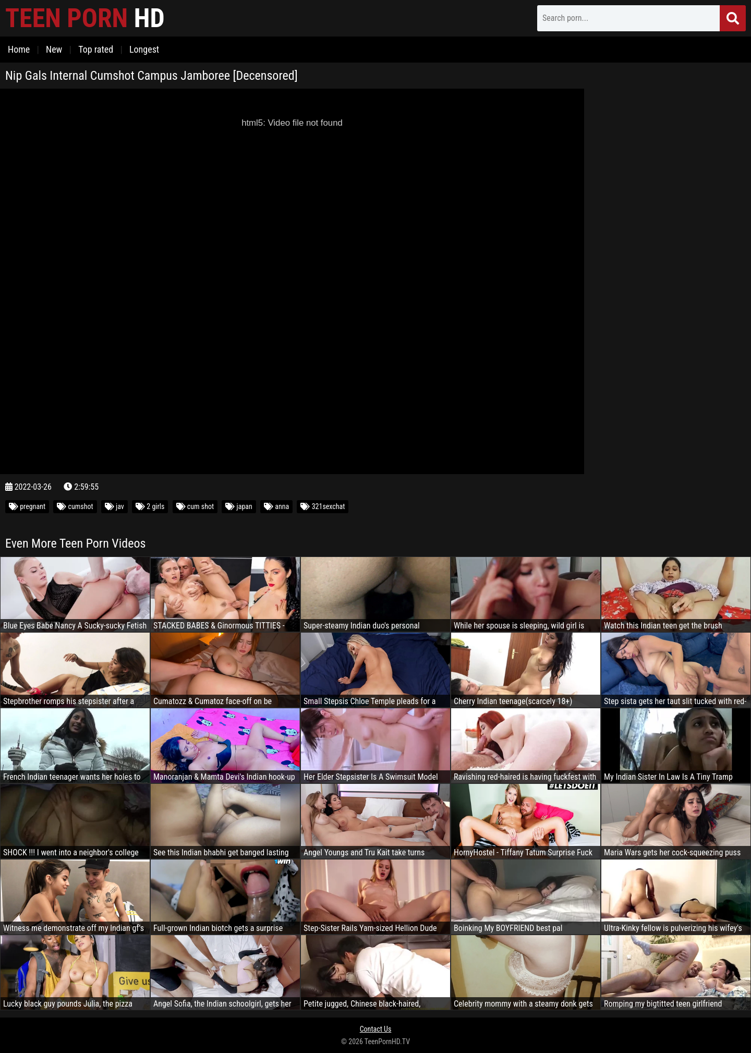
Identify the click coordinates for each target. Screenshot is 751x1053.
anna (276, 506)
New (54, 49)
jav (114, 506)
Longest (144, 49)
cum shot (195, 506)
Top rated (95, 49)
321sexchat (322, 506)
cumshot (75, 506)
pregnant (27, 506)
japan (238, 506)
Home (19, 49)
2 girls (150, 506)
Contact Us (376, 1029)
